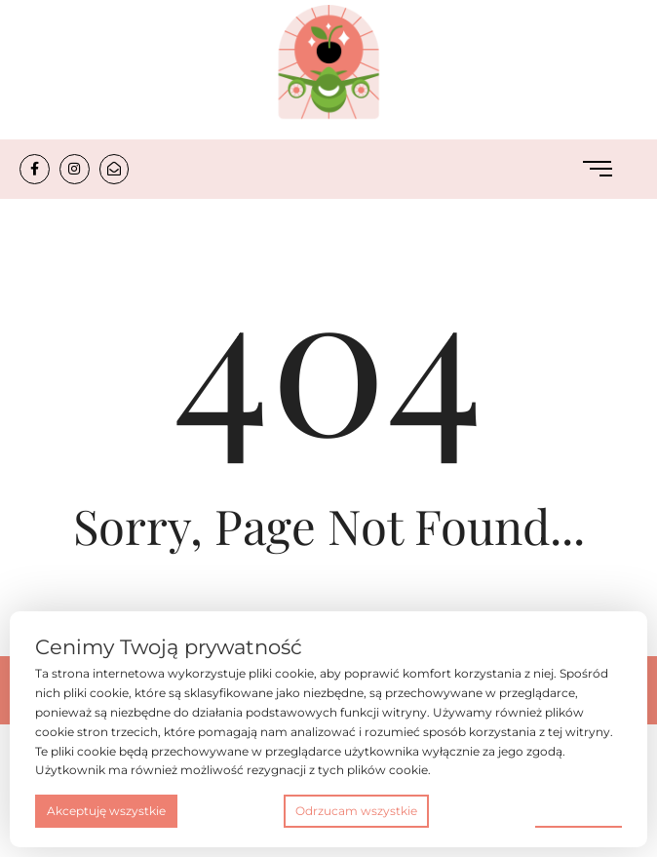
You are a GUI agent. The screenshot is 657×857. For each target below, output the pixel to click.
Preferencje (578, 809)
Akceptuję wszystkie (106, 810)
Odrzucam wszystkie (356, 810)
